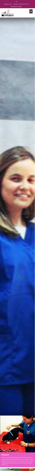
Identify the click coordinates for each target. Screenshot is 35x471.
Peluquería (5, 455)
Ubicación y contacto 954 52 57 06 (21, 4)
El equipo (5, 218)
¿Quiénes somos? (8, 4)
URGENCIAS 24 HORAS (16, 6)
